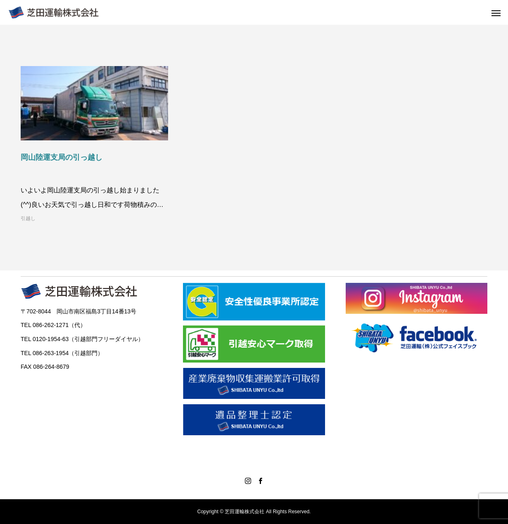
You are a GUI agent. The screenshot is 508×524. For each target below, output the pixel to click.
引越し (28, 218)
